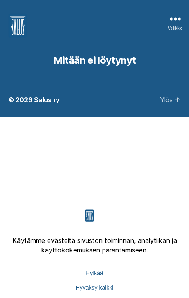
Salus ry (47, 100)
